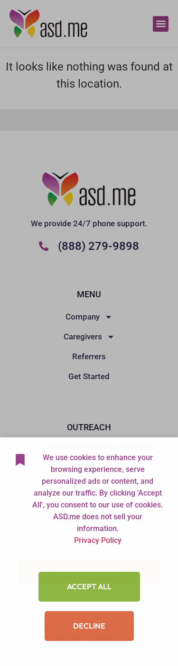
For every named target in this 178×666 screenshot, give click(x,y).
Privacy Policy (98, 559)
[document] (89, 333)
